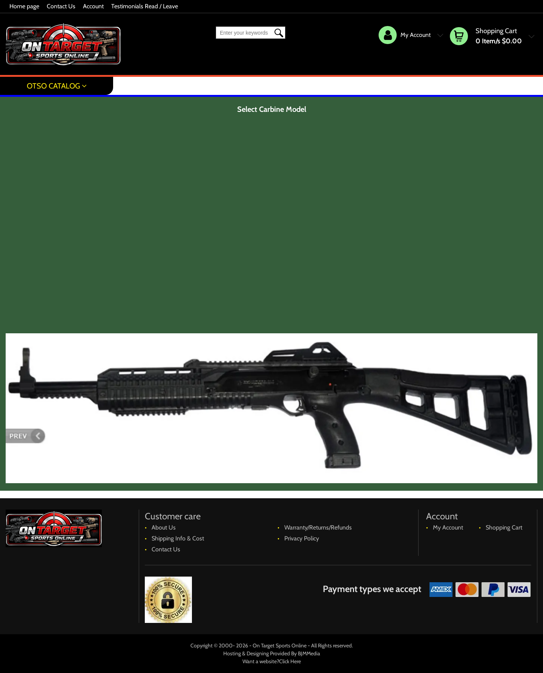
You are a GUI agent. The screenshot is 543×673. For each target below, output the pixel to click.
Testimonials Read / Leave (144, 6)
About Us (164, 527)
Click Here (290, 661)
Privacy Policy (301, 538)
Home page (24, 6)
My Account (448, 527)
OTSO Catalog (53, 85)
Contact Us (61, 6)
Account (93, 6)
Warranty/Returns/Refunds (318, 527)
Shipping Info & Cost (178, 538)
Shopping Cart (504, 527)
